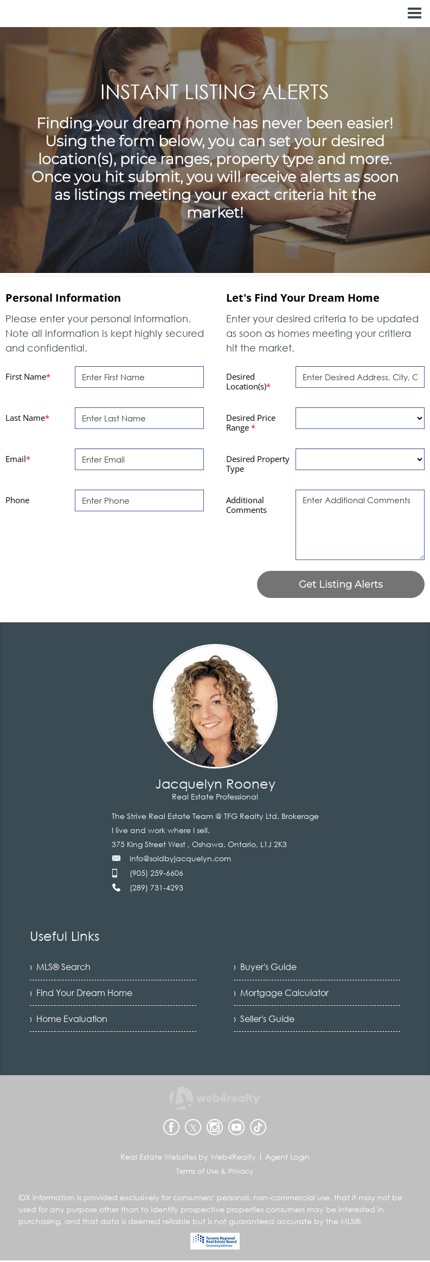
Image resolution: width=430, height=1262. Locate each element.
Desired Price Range (250, 422)
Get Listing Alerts (341, 584)
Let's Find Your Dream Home (303, 297)
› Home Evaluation (68, 1020)
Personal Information (63, 297)
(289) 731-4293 (156, 887)
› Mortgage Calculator (281, 993)
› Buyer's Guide (265, 967)
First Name (27, 376)
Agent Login (287, 1158)
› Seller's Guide (264, 1020)
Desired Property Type (258, 463)
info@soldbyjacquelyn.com (180, 858)
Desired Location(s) (248, 381)
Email (17, 458)
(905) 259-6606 (156, 872)
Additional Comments (246, 505)
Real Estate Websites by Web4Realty (188, 1158)
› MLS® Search (60, 967)
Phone (17, 500)
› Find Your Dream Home (81, 993)
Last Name (27, 417)
